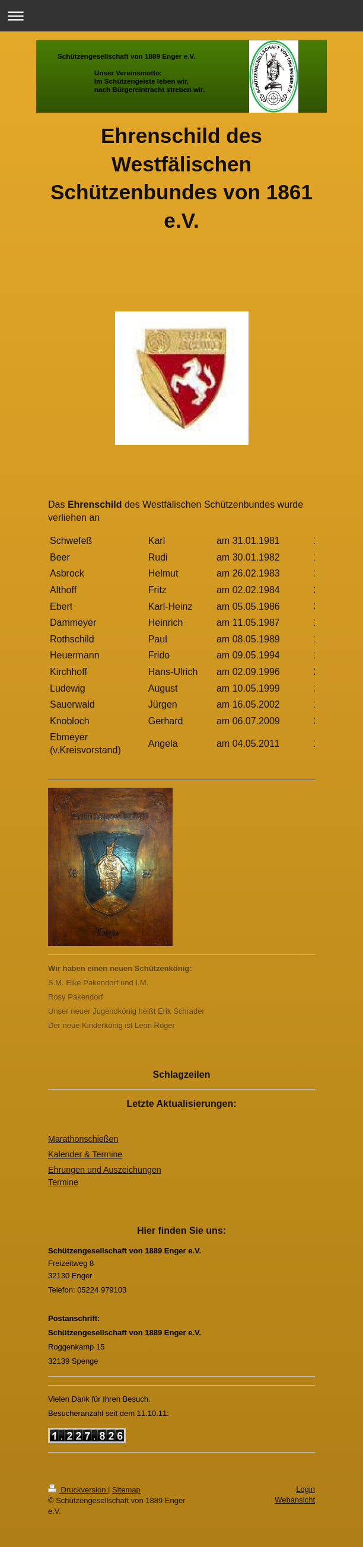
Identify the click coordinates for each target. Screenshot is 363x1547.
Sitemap (126, 1489)
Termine (63, 1182)
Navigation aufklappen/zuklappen (181, 15)
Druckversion (78, 1489)
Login (305, 1489)
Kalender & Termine (85, 1154)
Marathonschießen (83, 1139)
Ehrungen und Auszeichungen (104, 1169)
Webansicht (295, 1499)
